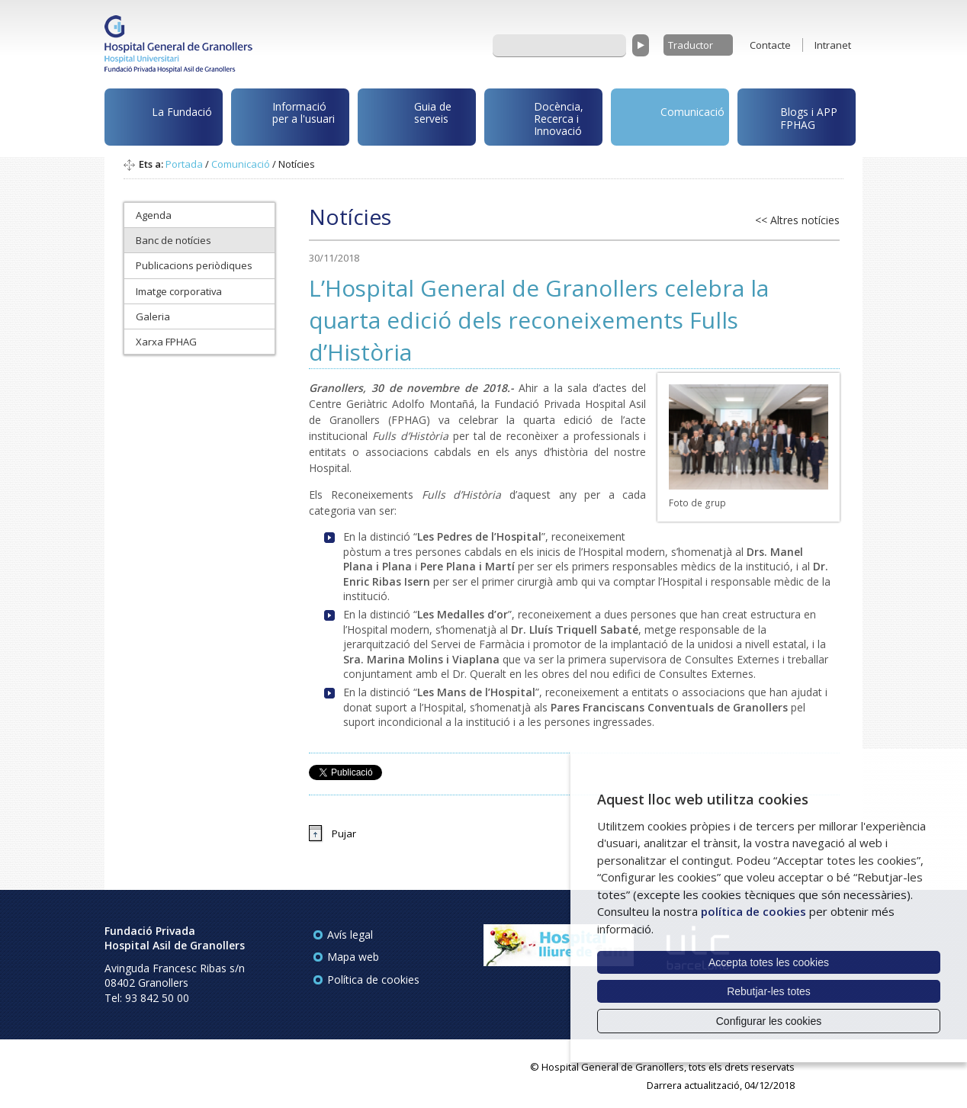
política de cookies (753, 911)
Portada (184, 164)
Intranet (832, 45)
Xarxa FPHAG (166, 341)
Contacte (770, 45)
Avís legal (350, 934)
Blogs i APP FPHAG (790, 114)
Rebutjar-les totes (769, 991)
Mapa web (353, 956)
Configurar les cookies (769, 1021)
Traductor (690, 45)
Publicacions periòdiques (194, 265)
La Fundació (161, 119)
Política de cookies (373, 979)
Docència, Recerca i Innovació (536, 117)
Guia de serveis (407, 120)
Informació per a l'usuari (285, 115)
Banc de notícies (173, 240)
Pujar (344, 833)
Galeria (153, 316)
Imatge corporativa (179, 291)
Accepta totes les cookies (768, 962)
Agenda (154, 215)
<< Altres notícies (797, 220)
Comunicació (670, 114)
